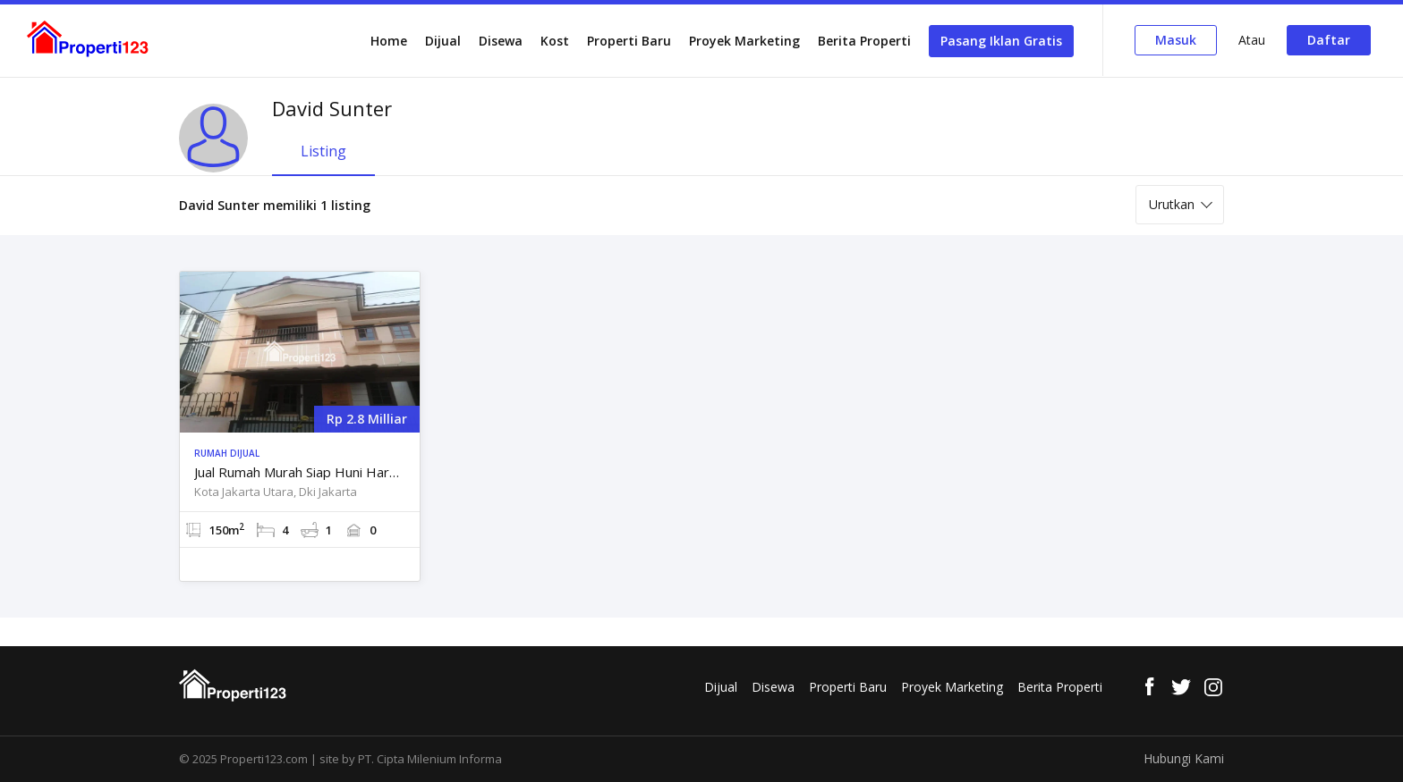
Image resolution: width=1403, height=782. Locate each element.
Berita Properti (864, 40)
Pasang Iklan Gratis (1001, 40)
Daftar (1328, 39)
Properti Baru (629, 40)
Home (388, 40)
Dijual (443, 40)
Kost (554, 40)
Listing (323, 151)
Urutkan (1172, 204)
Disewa (501, 40)
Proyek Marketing (744, 40)
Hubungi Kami (1184, 758)
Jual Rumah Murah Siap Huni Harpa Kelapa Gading (299, 472)
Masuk (1175, 39)
